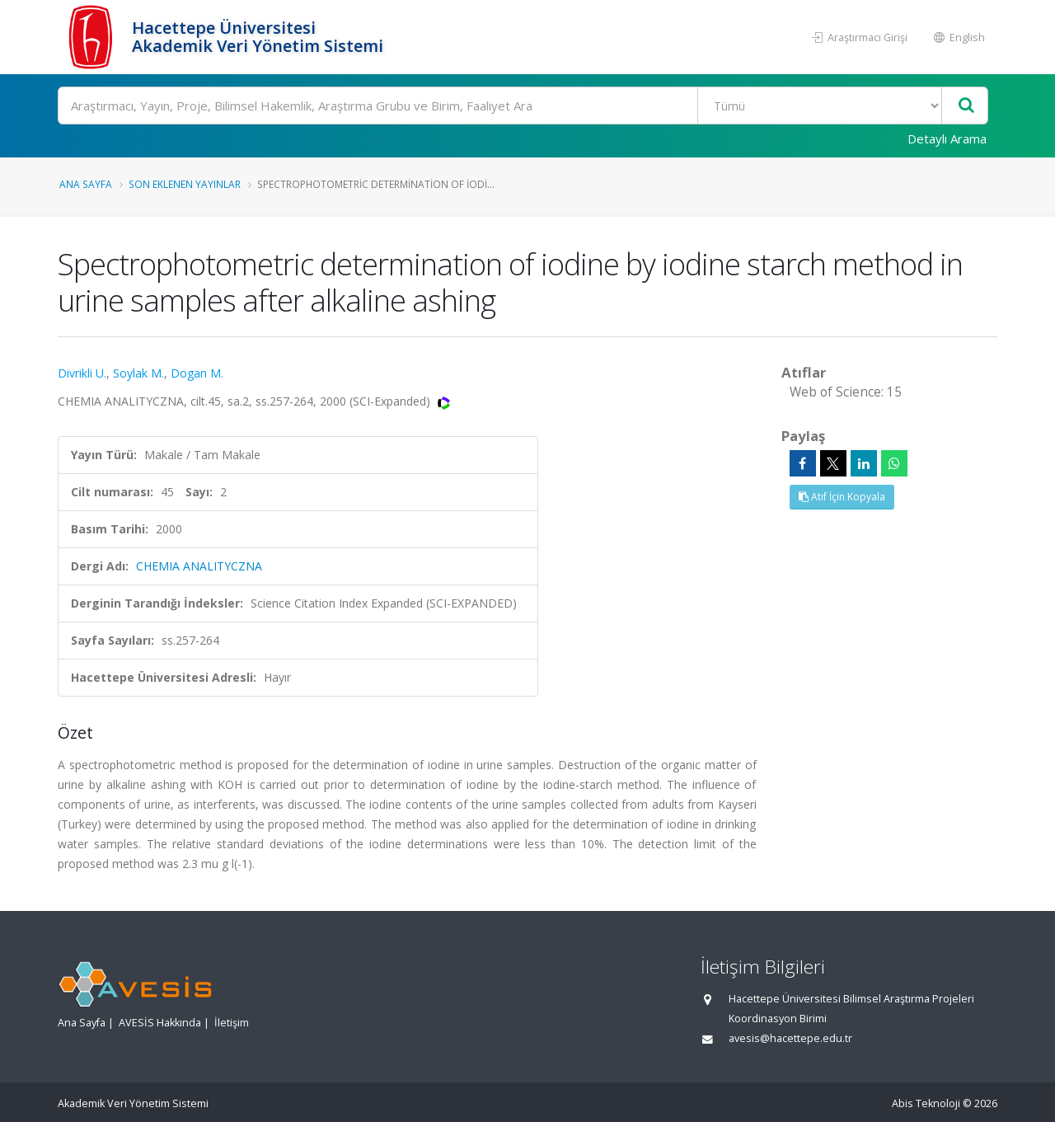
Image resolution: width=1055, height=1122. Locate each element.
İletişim (231, 1023)
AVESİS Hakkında (160, 1023)
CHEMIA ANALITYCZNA (199, 566)
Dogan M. (197, 373)
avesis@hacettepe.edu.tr (790, 1038)
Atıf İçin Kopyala (842, 497)
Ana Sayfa (85, 183)
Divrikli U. (82, 373)
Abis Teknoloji (926, 1103)
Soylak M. (138, 373)
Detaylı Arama (947, 138)
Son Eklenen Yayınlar (185, 183)
